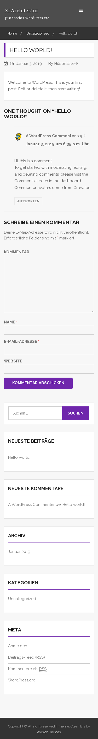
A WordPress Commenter (51, 135)
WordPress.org (22, 680)
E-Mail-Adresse (21, 341)
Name (11, 322)
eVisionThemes (49, 732)
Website (13, 361)
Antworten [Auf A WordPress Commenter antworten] (28, 201)
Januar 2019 (19, 551)
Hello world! (19, 457)
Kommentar (16, 252)
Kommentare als (27, 669)
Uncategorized (22, 598)
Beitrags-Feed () (26, 657)
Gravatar (81, 187)
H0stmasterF (66, 63)
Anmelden (17, 645)
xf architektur (21, 10)
